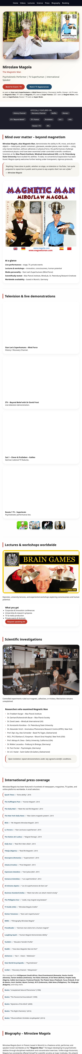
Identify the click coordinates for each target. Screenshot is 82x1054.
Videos (23, 3)
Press (47, 3)
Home (15, 3)
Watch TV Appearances (39, 87)
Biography (56, 3)
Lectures (31, 3)
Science (40, 3)
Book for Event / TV (14, 87)
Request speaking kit (16, 621)
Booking (65, 3)
